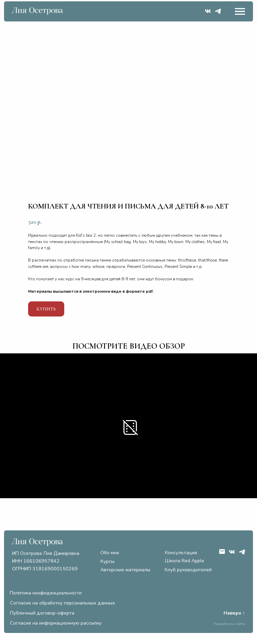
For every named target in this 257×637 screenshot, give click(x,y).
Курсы (107, 561)
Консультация (181, 552)
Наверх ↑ (234, 613)
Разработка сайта (229, 624)
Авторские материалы (125, 569)
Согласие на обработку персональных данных (62, 602)
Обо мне (109, 552)
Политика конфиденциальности (46, 592)
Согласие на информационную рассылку (56, 623)
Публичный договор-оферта (42, 613)
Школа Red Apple (184, 560)
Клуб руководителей (188, 569)
